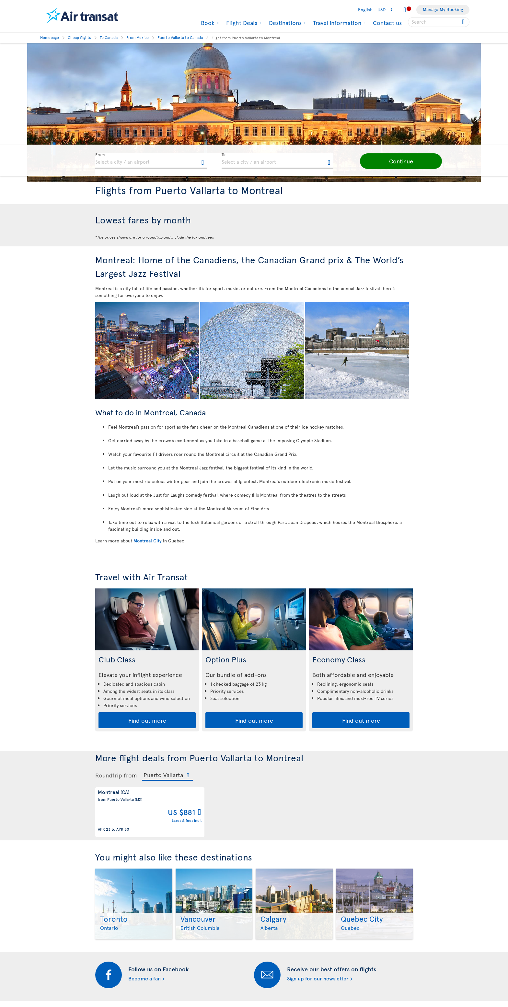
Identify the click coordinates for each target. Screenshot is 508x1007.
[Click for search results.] (463, 22)
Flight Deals (241, 22)
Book (207, 22)
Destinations (284, 22)
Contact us (387, 22)
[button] (393, 161)
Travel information (336, 22)
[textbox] (151, 161)
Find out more (147, 720)
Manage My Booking (443, 9)
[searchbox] (438, 22)
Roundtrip (108, 775)
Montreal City (147, 541)
